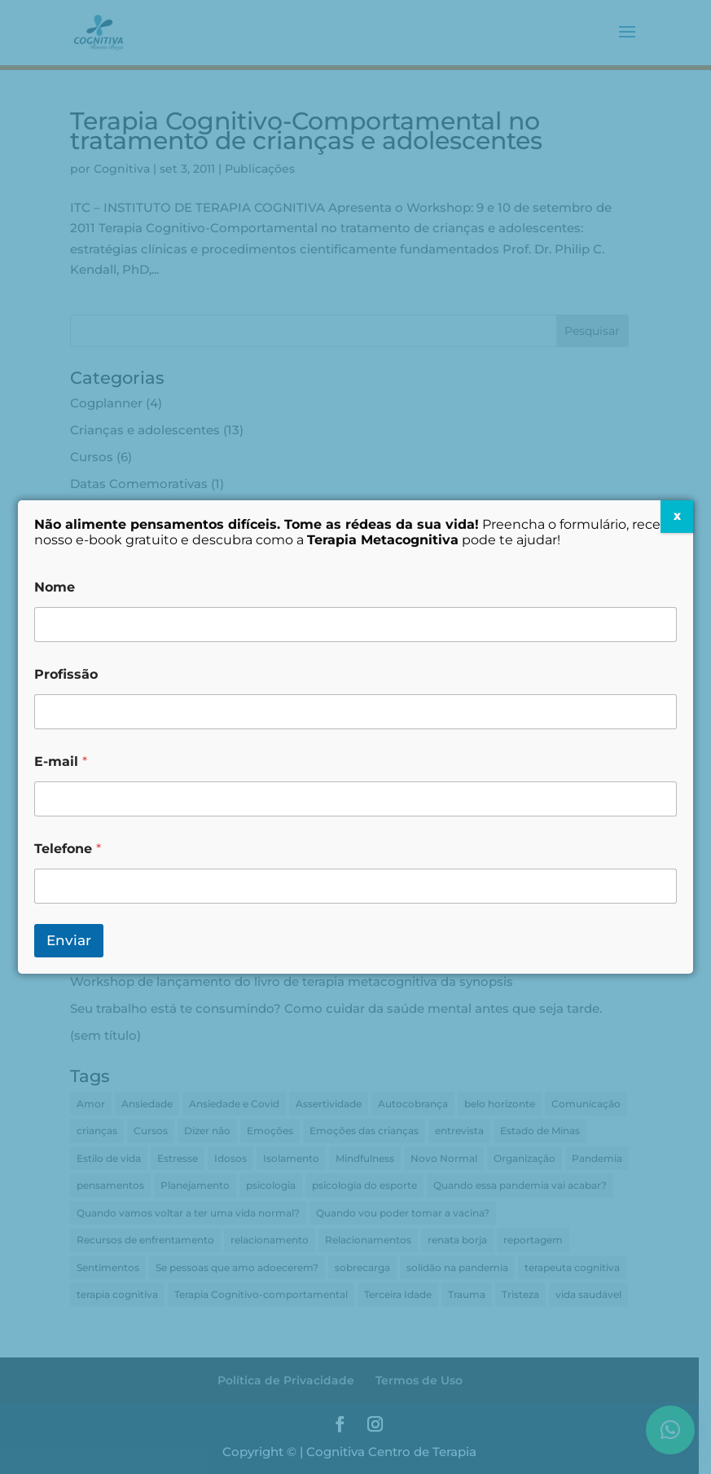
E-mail (60, 761)
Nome (54, 587)
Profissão (66, 674)
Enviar (68, 940)
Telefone (67, 848)
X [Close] (677, 516)
